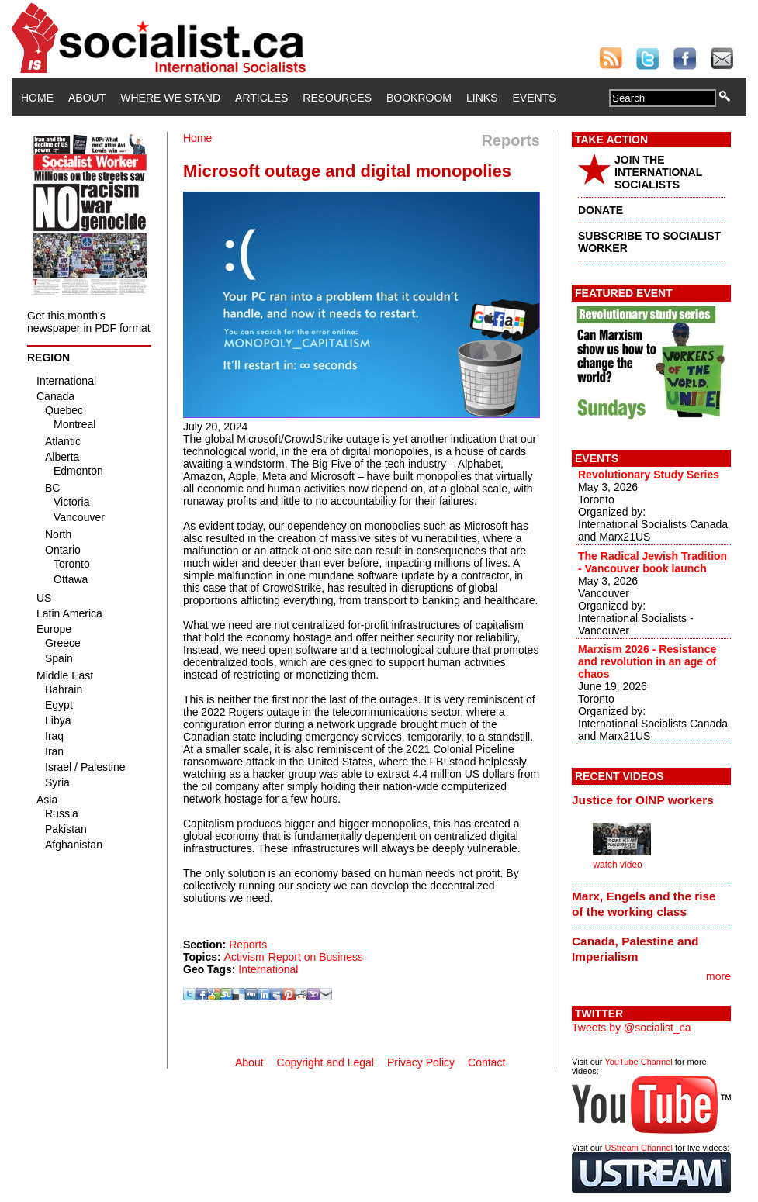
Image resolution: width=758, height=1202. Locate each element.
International (268, 969)
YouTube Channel (638, 1061)
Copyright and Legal (325, 1062)
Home (37, 98)
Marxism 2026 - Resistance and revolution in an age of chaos (647, 661)
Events (534, 98)
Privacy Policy (421, 1062)
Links (481, 98)
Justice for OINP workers (643, 800)
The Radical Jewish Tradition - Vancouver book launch (652, 562)
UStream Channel (639, 1147)
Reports (248, 944)
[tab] (651, 799)
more (718, 976)
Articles (261, 98)
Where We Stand (170, 98)
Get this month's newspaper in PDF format (89, 321)
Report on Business (315, 957)
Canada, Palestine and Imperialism (635, 948)
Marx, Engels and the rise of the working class (644, 903)
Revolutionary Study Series (648, 474)
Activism (244, 957)
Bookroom (419, 98)
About (87, 98)
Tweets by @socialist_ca (631, 1027)
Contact (486, 1062)
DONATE (600, 210)
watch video (617, 864)
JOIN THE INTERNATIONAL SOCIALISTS (658, 172)
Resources (337, 98)
